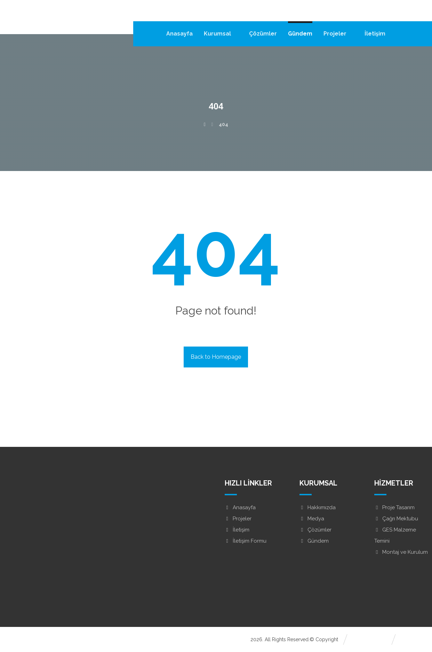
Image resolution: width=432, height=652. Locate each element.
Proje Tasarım (394, 507)
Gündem (314, 541)
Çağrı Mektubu (396, 518)
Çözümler (315, 530)
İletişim (237, 530)
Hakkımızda (317, 507)
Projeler (238, 518)
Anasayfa (240, 507)
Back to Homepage (216, 357)
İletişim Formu (245, 541)
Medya (311, 518)
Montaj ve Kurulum (401, 552)
